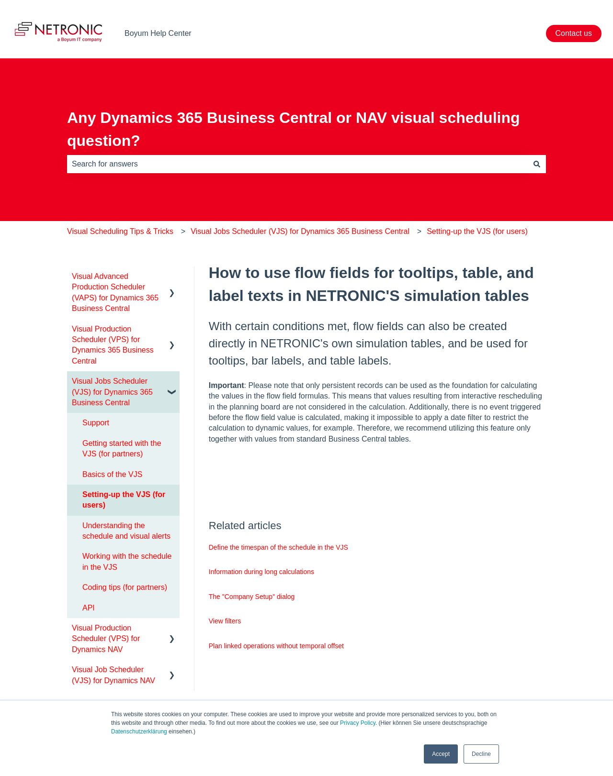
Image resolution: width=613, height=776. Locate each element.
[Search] (537, 164)
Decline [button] (481, 754)
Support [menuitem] (95, 423)
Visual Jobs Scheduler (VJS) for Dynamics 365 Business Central (300, 231)
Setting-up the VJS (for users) (477, 231)
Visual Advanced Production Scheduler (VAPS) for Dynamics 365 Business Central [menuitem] (115, 292)
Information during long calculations (261, 572)
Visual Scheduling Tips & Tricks (120, 231)
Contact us (574, 33)
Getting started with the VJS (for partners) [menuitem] (121, 448)
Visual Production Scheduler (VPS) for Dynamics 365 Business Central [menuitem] (113, 345)
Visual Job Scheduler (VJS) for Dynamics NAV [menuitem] (113, 674)
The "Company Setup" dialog (252, 596)
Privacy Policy (357, 723)
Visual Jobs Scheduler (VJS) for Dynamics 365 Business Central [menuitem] (112, 392)
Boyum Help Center (158, 33)
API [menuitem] (88, 608)
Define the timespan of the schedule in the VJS (278, 547)
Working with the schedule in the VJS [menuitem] (126, 561)
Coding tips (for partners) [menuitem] (124, 587)
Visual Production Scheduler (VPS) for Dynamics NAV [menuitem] (106, 639)
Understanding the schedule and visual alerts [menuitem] (126, 530)
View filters (225, 621)
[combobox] (297, 164)
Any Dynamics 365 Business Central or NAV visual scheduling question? (293, 129)
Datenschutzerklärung (139, 731)
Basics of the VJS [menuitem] (112, 474)
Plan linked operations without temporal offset (276, 646)
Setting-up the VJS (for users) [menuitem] (123, 499)
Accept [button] (441, 754)
